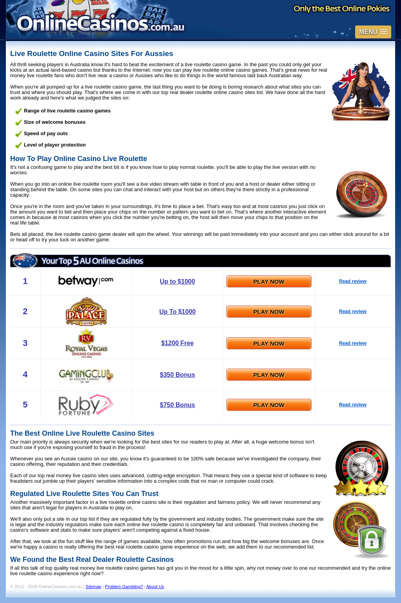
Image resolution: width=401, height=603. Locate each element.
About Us (155, 586)
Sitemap (93, 586)
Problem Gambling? (124, 586)
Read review (353, 281)
